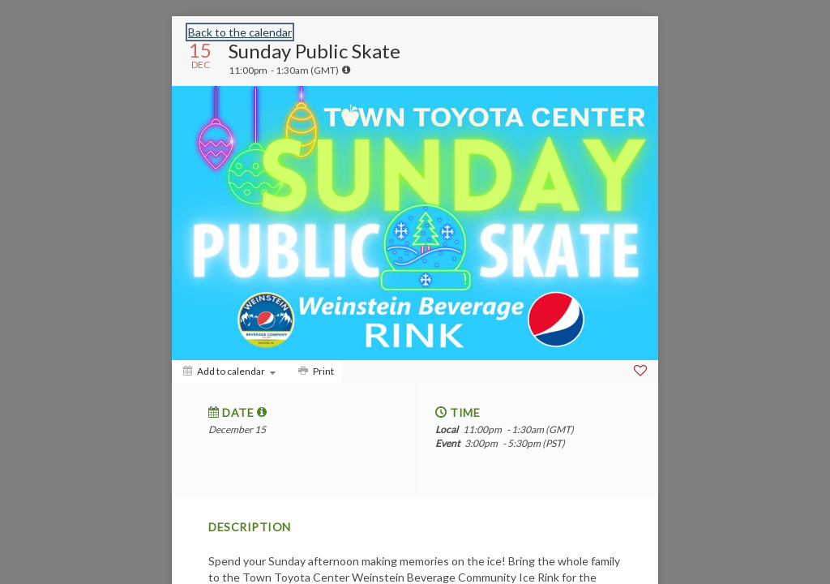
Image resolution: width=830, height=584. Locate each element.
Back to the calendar (240, 32)
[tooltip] (346, 70)
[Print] (314, 371)
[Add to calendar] (229, 371)
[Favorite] (640, 370)
